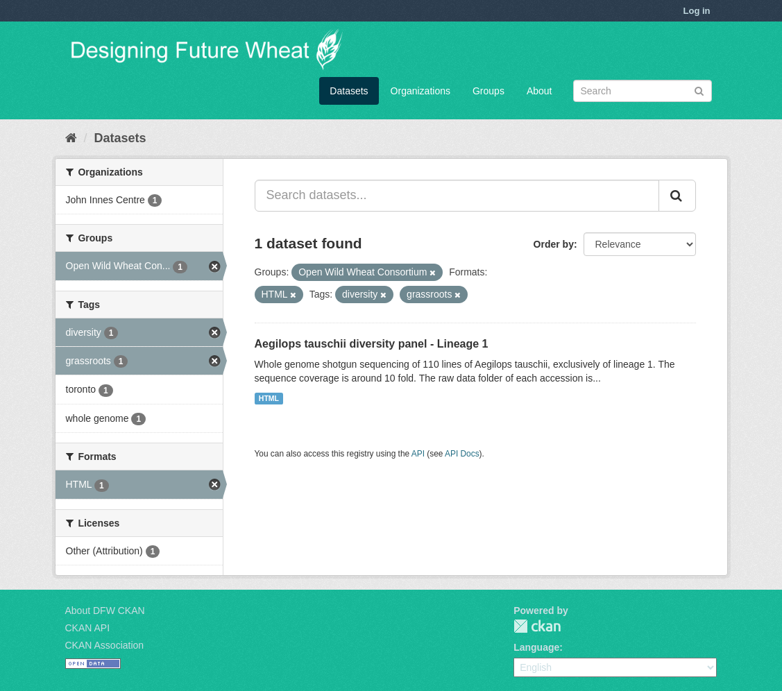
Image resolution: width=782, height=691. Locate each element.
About (539, 90)
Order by (554, 244)
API (418, 454)
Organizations (420, 90)
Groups (488, 90)
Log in (697, 11)
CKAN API (87, 627)
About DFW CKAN (105, 610)
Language (536, 647)
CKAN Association (104, 645)
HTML (269, 398)
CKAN (537, 626)
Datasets (349, 90)
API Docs (462, 454)
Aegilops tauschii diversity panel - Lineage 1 (371, 344)
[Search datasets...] (457, 196)
